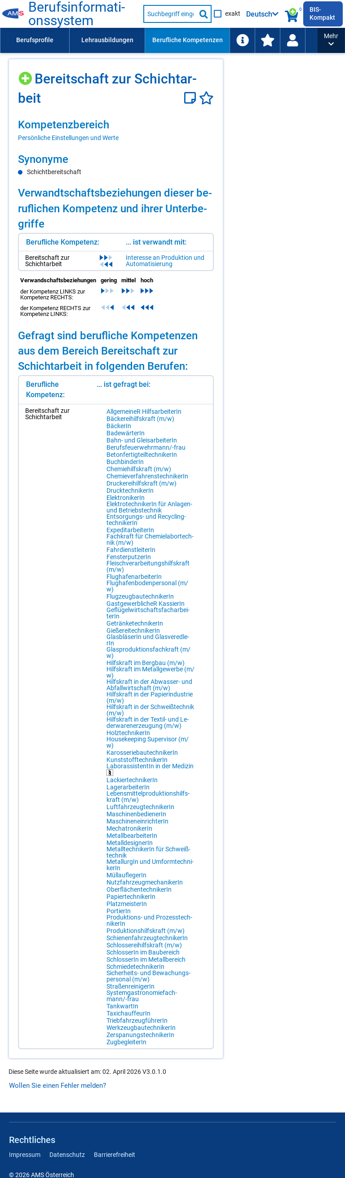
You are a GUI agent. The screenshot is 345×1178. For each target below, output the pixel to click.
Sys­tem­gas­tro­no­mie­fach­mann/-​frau (141, 996)
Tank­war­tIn (122, 1006)
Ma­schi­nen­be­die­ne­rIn (136, 814)
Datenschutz (67, 1154)
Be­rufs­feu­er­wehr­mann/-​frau (146, 447)
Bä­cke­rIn (118, 426)
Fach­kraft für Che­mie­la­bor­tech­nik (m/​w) (150, 539)
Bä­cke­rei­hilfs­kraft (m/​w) (140, 419)
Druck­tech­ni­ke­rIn (130, 490)
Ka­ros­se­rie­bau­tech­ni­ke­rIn (142, 752)
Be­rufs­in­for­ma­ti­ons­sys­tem (76, 13)
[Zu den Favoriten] (267, 40)
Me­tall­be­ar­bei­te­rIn (131, 835)
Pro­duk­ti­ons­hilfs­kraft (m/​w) (145, 931)
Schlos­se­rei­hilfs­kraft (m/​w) (144, 945)
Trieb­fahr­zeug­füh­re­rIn (137, 1020)
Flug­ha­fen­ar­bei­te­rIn (134, 577)
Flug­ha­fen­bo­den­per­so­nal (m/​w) (147, 586)
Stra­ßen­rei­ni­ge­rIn (130, 986)
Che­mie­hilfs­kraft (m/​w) (138, 469)
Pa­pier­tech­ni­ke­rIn (130, 896)
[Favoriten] (206, 98)
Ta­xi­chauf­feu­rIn (128, 1013)
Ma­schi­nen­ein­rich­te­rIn (137, 821)
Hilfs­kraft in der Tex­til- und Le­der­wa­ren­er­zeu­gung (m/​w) (147, 722)
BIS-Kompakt (322, 13)
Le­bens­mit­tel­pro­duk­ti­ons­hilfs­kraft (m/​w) (148, 796)
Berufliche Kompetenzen (187, 40)
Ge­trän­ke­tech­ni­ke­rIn (134, 623)
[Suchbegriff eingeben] (170, 14)
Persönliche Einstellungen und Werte (68, 137)
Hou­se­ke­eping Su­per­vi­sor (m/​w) (147, 742)
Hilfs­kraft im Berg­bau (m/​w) (145, 663)
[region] (116, 130)
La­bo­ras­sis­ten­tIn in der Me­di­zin (150, 769)
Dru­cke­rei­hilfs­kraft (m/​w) (141, 483)
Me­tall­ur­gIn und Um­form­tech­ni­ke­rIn (150, 864)
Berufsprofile (34, 40)
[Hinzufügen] (26, 75)
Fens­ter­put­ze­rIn (128, 557)
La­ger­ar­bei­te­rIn (128, 787)
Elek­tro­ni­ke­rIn (125, 498)
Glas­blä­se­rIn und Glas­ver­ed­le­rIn (147, 640)
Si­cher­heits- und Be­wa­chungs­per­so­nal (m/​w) (148, 976)
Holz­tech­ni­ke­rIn (128, 733)
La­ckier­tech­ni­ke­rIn (132, 780)
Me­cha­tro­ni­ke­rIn (129, 828)
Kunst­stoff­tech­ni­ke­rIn (137, 760)
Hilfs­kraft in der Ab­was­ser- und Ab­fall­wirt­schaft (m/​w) (149, 685)
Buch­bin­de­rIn (125, 462)
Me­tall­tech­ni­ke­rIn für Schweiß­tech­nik (148, 852)
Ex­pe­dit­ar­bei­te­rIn (130, 530)
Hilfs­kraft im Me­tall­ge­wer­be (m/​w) (150, 672)
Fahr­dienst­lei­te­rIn (130, 550)
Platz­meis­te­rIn (126, 904)
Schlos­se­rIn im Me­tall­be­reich (146, 959)
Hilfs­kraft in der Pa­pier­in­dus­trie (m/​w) (149, 697)
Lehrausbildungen (107, 40)
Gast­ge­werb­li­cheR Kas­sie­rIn (145, 603)
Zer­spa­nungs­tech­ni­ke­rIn (140, 1035)
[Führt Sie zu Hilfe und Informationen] (242, 40)
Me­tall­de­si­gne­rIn (129, 843)
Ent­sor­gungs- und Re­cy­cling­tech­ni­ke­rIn (146, 519)
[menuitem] (34, 40)
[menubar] (159, 40)
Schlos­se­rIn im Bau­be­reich (143, 952)
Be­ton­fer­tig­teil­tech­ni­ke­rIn (141, 454)
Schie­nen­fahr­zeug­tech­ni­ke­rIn (147, 938)
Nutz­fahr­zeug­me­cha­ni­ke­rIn (144, 882)
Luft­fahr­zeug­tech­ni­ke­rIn (140, 807)
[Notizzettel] (191, 98)
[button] (331, 40)
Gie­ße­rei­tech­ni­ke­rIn (133, 630)
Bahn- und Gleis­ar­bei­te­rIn (141, 440)
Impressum (24, 1154)
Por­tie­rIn (118, 911)
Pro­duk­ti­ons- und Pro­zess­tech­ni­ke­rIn (149, 920)
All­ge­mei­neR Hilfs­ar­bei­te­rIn (143, 411)
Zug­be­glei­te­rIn (126, 1042)
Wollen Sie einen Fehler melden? (57, 1086)
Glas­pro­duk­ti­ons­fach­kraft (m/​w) (148, 652)
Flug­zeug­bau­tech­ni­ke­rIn (140, 596)
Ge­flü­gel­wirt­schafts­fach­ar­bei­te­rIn (148, 613)
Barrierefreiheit (114, 1154)
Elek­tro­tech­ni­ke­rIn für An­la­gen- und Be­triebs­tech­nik (149, 507)
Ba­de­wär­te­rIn (125, 433)
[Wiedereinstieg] (292, 40)
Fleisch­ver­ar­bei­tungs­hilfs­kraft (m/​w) (148, 566)
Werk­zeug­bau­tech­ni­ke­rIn (141, 1028)
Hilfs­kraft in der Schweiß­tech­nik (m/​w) (150, 710)
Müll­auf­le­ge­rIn (126, 875)
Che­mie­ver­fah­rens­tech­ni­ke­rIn (147, 476)
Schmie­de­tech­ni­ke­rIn (135, 966)
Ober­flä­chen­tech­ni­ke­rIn (139, 889)
